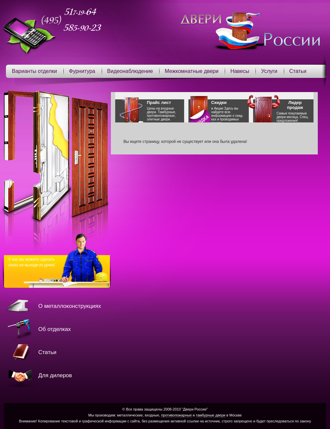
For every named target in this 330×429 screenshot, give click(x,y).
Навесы (239, 71)
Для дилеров (55, 375)
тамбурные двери (210, 415)
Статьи (298, 71)
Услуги (269, 71)
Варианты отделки (34, 71)
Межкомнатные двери (191, 71)
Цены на (165, 110)
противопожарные (176, 415)
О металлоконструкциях (69, 306)
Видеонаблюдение (130, 71)
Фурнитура (82, 71)
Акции (218, 108)
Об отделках (54, 329)
